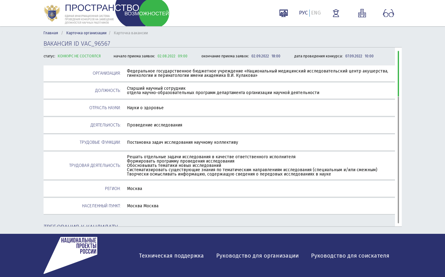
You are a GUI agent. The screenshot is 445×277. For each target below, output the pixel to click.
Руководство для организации (257, 255)
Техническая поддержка (171, 255)
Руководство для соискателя (350, 255)
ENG (316, 13)
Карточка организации (86, 33)
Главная (51, 33)
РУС (303, 13)
